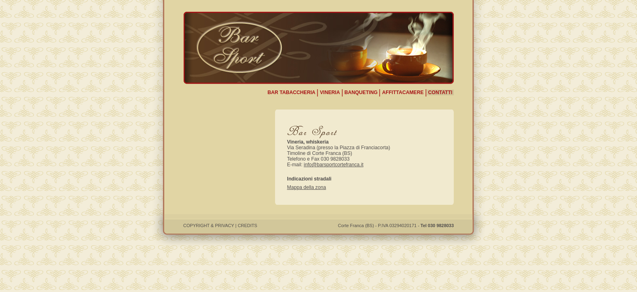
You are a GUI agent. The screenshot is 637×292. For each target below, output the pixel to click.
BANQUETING (361, 92)
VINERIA (330, 92)
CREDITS (247, 225)
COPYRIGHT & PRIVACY (208, 225)
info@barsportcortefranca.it (334, 164)
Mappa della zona (306, 187)
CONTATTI (440, 92)
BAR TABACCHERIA (291, 92)
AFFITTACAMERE (402, 92)
